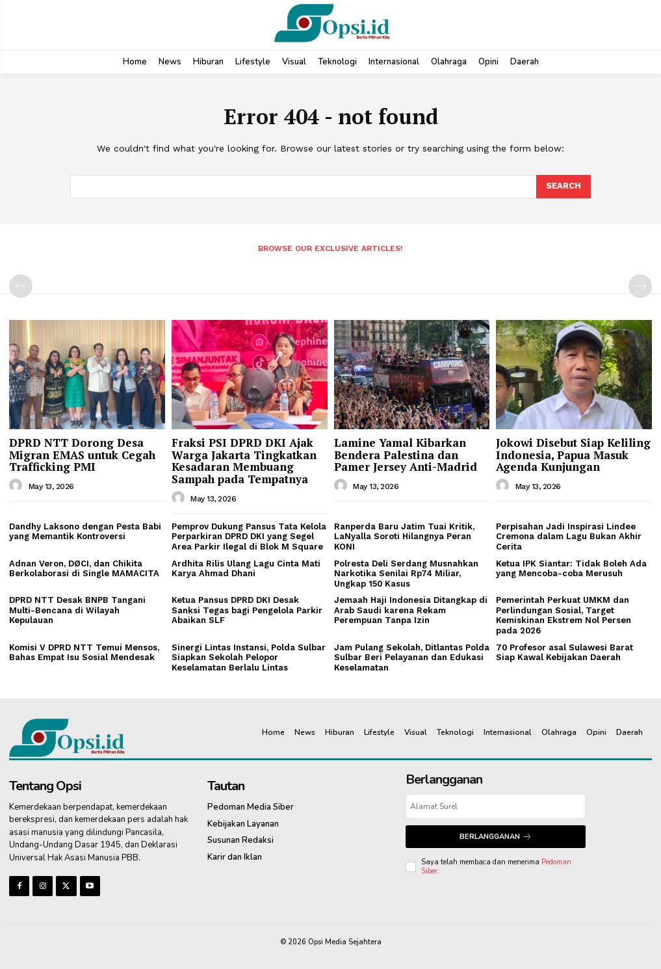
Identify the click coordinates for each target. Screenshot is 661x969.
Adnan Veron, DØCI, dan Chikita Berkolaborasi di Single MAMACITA (84, 568)
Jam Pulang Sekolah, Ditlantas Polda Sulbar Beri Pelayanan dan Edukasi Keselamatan (411, 657)
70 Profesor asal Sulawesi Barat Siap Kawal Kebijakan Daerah (564, 653)
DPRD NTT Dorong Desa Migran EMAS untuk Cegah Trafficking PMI (82, 454)
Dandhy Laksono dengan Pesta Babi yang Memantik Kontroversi (85, 532)
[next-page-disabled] (640, 286)
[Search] (563, 186)
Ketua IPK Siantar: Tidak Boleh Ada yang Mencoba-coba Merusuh (571, 568)
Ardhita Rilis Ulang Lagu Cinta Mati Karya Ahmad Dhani (246, 568)
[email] (496, 806)
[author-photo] (17, 486)
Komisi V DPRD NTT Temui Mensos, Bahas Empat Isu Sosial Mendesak (84, 653)
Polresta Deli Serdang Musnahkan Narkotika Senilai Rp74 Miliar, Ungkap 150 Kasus (406, 573)
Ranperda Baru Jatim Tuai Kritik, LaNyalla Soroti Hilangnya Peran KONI (404, 536)
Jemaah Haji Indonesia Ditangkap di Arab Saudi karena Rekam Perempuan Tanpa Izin (410, 610)
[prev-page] (20, 286)
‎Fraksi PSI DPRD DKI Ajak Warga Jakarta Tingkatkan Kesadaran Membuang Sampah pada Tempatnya (244, 460)
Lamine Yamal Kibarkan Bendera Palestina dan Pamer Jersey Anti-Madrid (405, 454)
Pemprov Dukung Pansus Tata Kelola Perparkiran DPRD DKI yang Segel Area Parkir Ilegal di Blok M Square (249, 536)
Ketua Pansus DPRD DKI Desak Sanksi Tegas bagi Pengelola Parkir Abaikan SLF (247, 610)
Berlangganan (496, 837)
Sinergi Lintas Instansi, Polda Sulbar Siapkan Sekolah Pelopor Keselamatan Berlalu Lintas (249, 657)
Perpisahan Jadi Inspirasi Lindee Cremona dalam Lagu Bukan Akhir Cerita (569, 536)
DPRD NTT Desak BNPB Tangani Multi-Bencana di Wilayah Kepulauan (77, 610)
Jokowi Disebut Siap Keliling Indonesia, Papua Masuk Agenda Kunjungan (573, 454)
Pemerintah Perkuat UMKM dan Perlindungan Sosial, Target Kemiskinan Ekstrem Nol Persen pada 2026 (563, 615)
